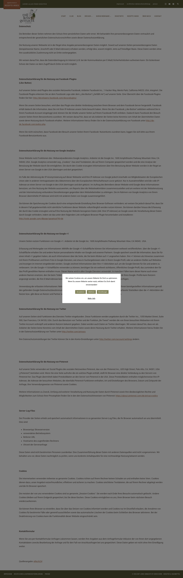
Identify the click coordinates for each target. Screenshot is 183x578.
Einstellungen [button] (102, 292)
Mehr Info (91, 298)
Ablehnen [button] (91, 292)
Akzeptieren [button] (80, 292)
